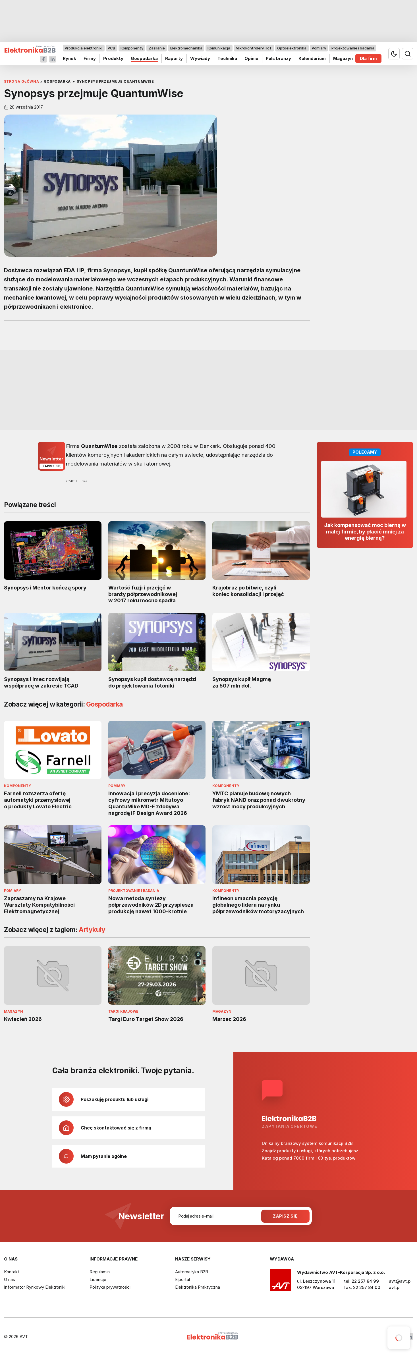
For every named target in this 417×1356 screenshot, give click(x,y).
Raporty (173, 58)
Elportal (182, 1279)
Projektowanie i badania (352, 48)
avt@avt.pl (400, 1281)
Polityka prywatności (110, 1287)
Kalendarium (311, 58)
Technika (227, 58)
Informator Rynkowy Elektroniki (34, 1287)
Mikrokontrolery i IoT (254, 48)
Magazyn (342, 58)
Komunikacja (219, 48)
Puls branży (278, 58)
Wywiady (200, 58)
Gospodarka (143, 58)
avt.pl (395, 1287)
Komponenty (132, 48)
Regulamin (100, 1271)
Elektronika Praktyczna (197, 1287)
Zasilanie (156, 48)
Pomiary (319, 48)
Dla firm (368, 58)
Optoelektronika (291, 48)
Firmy (89, 58)
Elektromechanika (186, 48)
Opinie (251, 58)
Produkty (113, 58)
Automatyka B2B (191, 1271)
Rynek (69, 58)
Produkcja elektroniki (83, 48)
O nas (9, 1279)
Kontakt (11, 1271)
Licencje (98, 1279)
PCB (111, 48)
